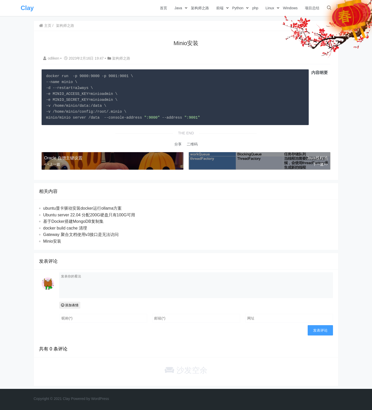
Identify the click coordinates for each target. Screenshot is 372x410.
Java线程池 (317, 158)
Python (238, 8)
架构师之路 (200, 8)
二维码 (192, 144)
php (255, 8)
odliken (51, 58)
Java (178, 8)
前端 (219, 8)
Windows (290, 8)
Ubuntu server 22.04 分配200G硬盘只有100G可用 (89, 215)
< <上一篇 (52, 164)
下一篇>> (320, 164)
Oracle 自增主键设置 (63, 158)
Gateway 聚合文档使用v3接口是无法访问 (81, 234)
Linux (270, 8)
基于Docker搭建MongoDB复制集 (73, 221)
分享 (178, 144)
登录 (343, 8)
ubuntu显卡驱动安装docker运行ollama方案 (82, 208)
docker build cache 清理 (65, 228)
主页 (45, 25)
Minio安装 (52, 241)
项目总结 (312, 8)
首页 (163, 8)
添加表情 (70, 305)
